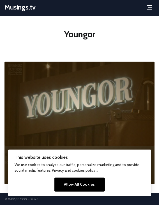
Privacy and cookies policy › (74, 170)
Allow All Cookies (79, 184)
